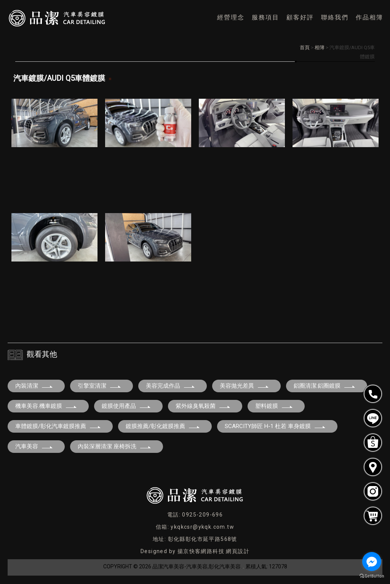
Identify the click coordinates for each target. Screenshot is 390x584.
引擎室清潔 (99, 385)
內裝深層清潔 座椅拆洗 (115, 446)
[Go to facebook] (371, 561)
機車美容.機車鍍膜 (46, 406)
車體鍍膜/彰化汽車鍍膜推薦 (58, 426)
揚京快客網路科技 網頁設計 (213, 551)
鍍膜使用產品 (126, 406)
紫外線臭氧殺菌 (203, 406)
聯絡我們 (334, 17)
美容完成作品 (170, 385)
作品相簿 (369, 17)
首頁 (305, 47)
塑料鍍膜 (274, 406)
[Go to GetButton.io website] (372, 576)
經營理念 (231, 17)
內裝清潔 (34, 385)
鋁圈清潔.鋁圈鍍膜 (325, 385)
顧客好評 (300, 17)
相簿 (319, 47)
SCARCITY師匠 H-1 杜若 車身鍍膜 (275, 426)
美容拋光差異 (244, 385)
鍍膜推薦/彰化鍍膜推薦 (163, 426)
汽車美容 (34, 446)
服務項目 (265, 17)
